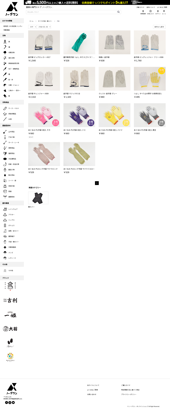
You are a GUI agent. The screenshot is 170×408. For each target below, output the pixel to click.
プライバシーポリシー (128, 394)
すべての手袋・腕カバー (45, 21)
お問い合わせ (91, 394)
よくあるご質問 (92, 390)
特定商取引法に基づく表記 (130, 390)
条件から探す (159, 27)
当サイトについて (93, 385)
